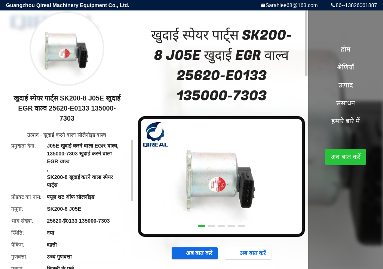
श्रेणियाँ (345, 67)
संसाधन (345, 103)
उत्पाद (33, 135)
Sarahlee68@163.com (292, 5)
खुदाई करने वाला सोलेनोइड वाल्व (75, 135)
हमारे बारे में (345, 121)
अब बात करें (195, 253)
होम (345, 49)
